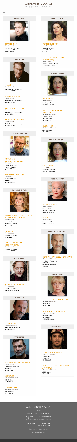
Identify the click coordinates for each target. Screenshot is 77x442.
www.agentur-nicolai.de (45, 419)
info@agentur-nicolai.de (32, 419)
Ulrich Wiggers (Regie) (19, 133)
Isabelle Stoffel (57, 18)
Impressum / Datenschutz (38, 429)
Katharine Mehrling (19, 190)
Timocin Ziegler (57, 327)
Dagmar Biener (57, 274)
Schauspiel (11, 45)
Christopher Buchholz (57, 231)
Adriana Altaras (57, 73)
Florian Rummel (19, 259)
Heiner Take (19, 59)
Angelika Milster (57, 179)
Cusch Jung (19, 298)
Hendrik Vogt (19, 18)
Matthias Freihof (19, 337)
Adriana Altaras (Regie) (57, 140)
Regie (10, 163)
